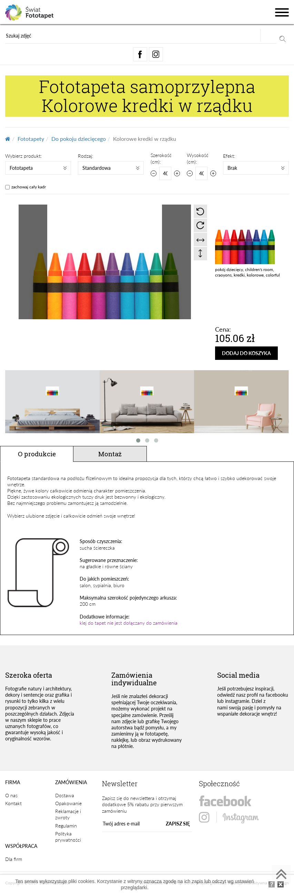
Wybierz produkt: (23, 156)
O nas (11, 795)
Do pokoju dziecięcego (78, 138)
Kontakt (13, 803)
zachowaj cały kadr (28, 187)
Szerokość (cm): (161, 158)
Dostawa (64, 795)
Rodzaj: (85, 156)
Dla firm (13, 859)
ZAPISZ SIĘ (178, 824)
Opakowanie (68, 803)
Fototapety (31, 138)
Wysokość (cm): (198, 158)
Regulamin (66, 826)
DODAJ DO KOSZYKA (246, 353)
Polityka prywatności (68, 837)
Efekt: (229, 156)
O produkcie (37, 453)
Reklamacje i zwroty (68, 814)
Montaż (110, 453)
